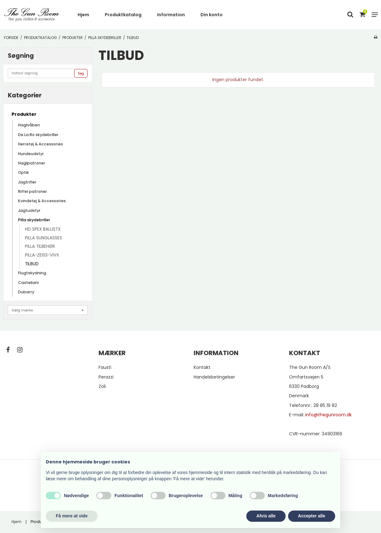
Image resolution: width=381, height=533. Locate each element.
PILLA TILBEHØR (40, 246)
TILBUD (32, 264)
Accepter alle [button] (311, 515)
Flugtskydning (32, 273)
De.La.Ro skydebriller (38, 134)
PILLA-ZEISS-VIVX (42, 255)
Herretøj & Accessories (40, 144)
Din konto (211, 15)
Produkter (24, 114)
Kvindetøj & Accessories (42, 200)
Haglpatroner (31, 163)
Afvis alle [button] (265, 515)
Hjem (83, 15)
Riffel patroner (32, 191)
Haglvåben (29, 125)
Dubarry (26, 292)
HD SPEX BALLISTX (42, 229)
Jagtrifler (27, 182)
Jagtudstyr (29, 210)
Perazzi (106, 377)
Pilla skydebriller (34, 219)
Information (171, 15)
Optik (23, 172)
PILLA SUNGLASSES (43, 238)
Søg (81, 73)
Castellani (28, 282)
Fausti (105, 367)
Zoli (102, 386)
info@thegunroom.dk (328, 415)
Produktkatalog (123, 15)
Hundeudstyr (31, 153)
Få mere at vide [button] (72, 515)
